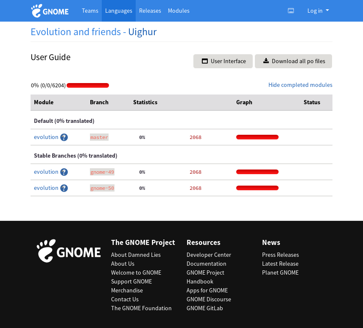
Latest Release (280, 263)
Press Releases (280, 255)
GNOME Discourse (209, 299)
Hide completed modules (300, 85)
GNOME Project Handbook (205, 277)
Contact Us (125, 299)
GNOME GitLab (205, 308)
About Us (122, 263)
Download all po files (294, 61)
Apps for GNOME (207, 290)
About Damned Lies (136, 255)
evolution (47, 137)
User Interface (224, 61)
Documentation (206, 263)
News (271, 242)
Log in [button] (315, 10)
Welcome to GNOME (136, 272)
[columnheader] (59, 103)
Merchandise (127, 290)
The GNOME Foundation (141, 308)
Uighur (142, 31)
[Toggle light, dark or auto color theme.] (293, 10)
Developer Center (209, 255)
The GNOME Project (143, 242)
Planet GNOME (280, 272)
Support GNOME (131, 281)
